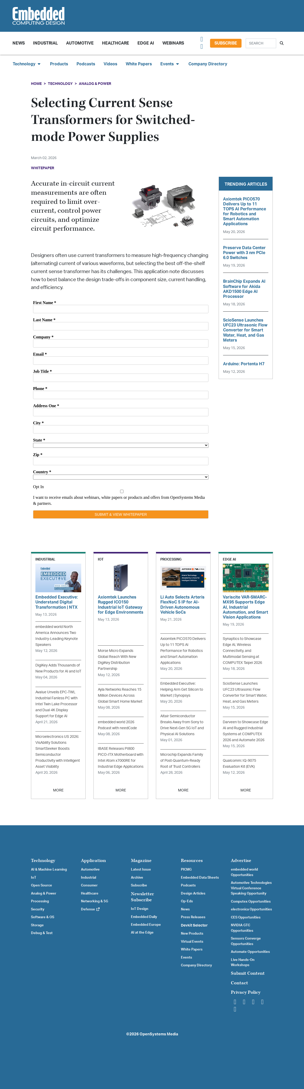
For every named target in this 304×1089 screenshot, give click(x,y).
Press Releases (193, 917)
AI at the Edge (142, 932)
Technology (60, 84)
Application (93, 861)
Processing (40, 901)
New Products (192, 933)
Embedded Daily (144, 916)
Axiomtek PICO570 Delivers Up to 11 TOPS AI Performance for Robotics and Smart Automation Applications (183, 651)
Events (186, 957)
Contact (239, 983)
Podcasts (86, 64)
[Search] (261, 43)
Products (59, 64)
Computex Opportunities (251, 901)
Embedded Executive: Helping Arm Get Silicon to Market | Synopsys (181, 689)
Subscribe (225, 43)
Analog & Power (95, 84)
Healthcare (115, 43)
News (185, 909)
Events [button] (170, 64)
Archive (137, 877)
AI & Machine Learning (49, 869)
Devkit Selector (194, 925)
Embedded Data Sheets (200, 877)
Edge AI (145, 43)
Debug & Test (42, 933)
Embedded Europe (146, 924)
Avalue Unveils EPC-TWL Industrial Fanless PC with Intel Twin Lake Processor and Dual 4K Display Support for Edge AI (56, 704)
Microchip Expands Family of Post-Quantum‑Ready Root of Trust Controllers (181, 761)
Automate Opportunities (250, 951)
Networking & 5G (94, 901)
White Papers (139, 64)
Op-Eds (187, 901)
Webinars (173, 43)
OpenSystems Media (159, 1034)
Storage (37, 925)
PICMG (186, 869)
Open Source (41, 885)
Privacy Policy (246, 992)
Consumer (89, 885)
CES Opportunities (246, 917)
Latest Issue (141, 869)
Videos (110, 64)
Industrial (45, 43)
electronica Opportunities (251, 909)
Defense (90, 909)
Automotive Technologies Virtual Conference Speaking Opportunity (251, 888)
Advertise (241, 861)
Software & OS (42, 917)
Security (37, 909)
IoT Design (139, 908)
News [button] (18, 43)
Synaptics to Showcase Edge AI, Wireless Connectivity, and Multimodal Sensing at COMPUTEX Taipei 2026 (242, 651)
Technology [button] (27, 64)
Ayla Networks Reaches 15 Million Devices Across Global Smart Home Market (120, 695)
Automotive (80, 43)
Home (36, 84)
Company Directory (207, 64)
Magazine (141, 861)
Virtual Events (192, 941)
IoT (33, 877)
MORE (58, 790)
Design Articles (193, 893)
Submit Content (248, 973)
